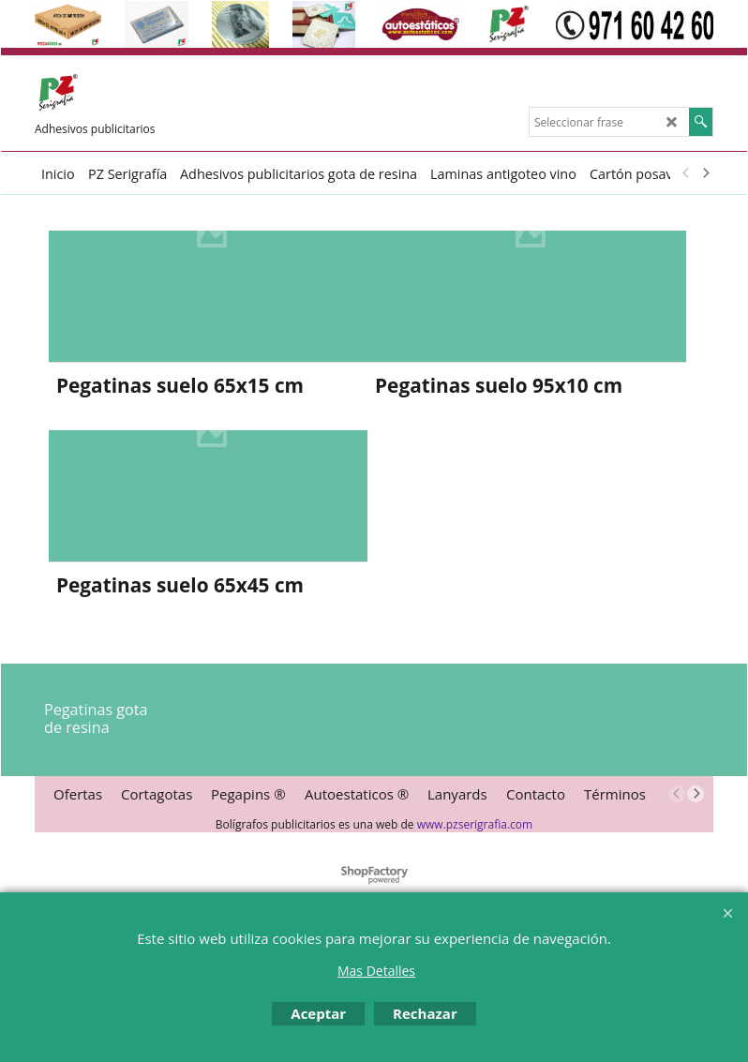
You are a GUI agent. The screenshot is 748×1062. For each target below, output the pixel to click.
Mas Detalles (376, 971)
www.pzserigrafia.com (474, 824)
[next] (704, 173)
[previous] (686, 173)
